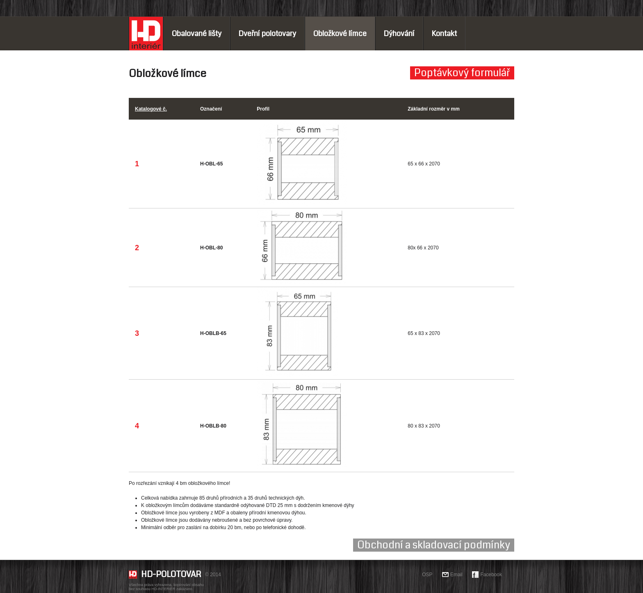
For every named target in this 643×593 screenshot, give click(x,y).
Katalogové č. (151, 109)
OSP (427, 574)
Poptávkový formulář (462, 72)
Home (146, 33)
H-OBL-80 (211, 248)
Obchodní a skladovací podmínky (433, 545)
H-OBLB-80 (213, 426)
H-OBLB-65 (213, 333)
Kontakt (444, 33)
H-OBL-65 (211, 164)
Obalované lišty (196, 33)
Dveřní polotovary (267, 33)
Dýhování (399, 33)
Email (456, 574)
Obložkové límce (340, 33)
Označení (211, 109)
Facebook (491, 574)
